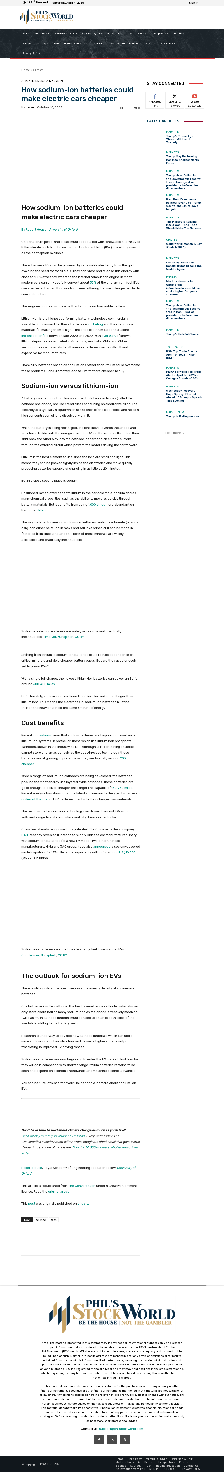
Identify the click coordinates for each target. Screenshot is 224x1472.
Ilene (30, 107)
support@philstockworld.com (121, 1429)
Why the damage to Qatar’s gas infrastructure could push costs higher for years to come (184, 288)
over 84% (109, 336)
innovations (42, 735)
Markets (56, 81)
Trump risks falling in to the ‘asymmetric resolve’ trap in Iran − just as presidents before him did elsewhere (183, 182)
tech (54, 1220)
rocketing (95, 324)
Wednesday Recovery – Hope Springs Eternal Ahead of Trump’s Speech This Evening (184, 395)
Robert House (31, 1168)
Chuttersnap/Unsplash (38, 955)
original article (59, 1191)
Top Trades (174, 347)
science (41, 1220)
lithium (43, 510)
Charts (171, 239)
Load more (174, 433)
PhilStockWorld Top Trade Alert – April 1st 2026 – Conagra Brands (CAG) (184, 375)
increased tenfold (34, 336)
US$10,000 (127, 852)
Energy (41, 81)
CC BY (79, 637)
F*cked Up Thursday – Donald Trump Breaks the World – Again (184, 266)
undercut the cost (35, 799)
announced (102, 846)
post (31, 1203)
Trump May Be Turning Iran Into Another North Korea (182, 160)
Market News (175, 412)
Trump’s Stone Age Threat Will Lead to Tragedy (179, 139)
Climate (38, 70)
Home (25, 70)
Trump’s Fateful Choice (182, 334)
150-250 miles (121, 788)
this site (84, 1203)
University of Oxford (63, 229)
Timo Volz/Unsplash (58, 637)
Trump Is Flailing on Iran (182, 416)
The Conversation (81, 1186)
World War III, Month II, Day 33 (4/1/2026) (184, 245)
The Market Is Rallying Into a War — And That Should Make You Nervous (183, 225)
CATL (25, 835)
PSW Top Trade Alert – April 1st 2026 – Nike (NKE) (181, 354)
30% (93, 282)
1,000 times (96, 504)
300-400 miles (44, 684)
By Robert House (34, 229)
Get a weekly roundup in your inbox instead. (53, 1136)
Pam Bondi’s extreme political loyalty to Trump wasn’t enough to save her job (183, 204)
